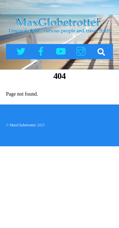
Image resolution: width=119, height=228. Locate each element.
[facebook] (42, 51)
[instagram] (82, 51)
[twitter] (22, 51)
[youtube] (62, 51)
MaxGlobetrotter (23, 125)
